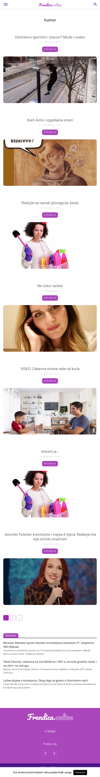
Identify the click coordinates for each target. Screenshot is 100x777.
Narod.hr (10, 635)
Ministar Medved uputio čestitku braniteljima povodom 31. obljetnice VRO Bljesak (48, 645)
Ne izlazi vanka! (50, 286)
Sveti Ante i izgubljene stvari (50, 120)
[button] (5, 4)
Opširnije (50, 49)
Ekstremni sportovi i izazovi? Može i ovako (50, 37)
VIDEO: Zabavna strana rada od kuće (50, 369)
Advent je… (50, 452)
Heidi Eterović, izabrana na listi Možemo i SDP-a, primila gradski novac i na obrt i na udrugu (50, 663)
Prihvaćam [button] (80, 772)
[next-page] (19, 617)
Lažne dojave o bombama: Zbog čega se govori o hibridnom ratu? (45, 680)
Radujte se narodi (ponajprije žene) (50, 203)
